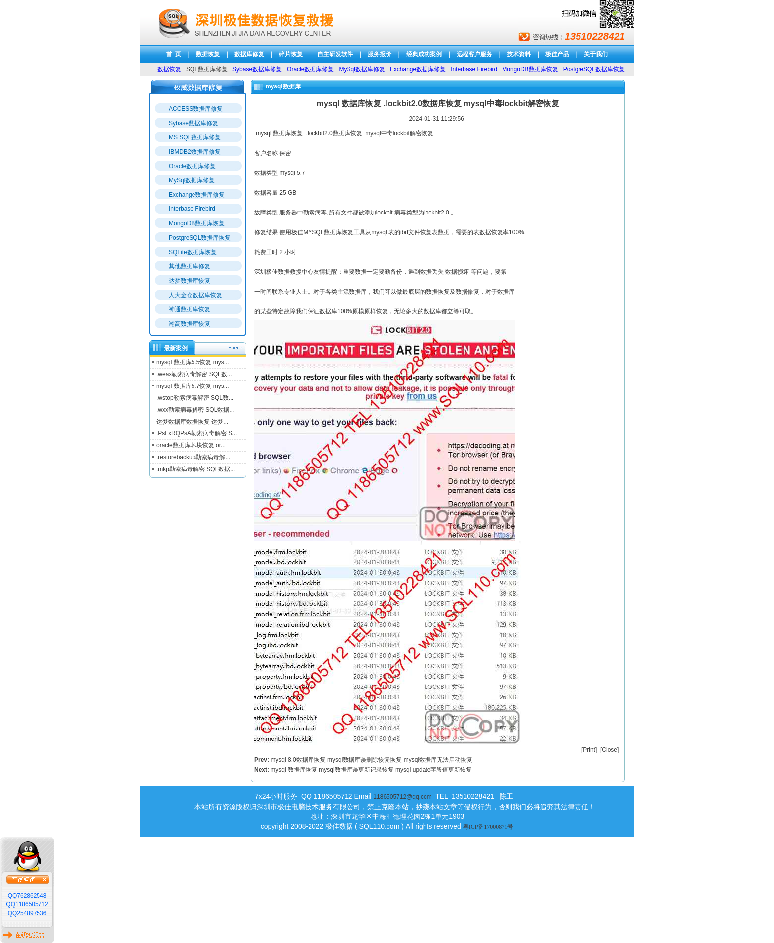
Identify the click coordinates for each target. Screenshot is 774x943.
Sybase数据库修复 (193, 123)
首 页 (174, 54)
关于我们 (596, 54)
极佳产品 (557, 54)
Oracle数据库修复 (192, 166)
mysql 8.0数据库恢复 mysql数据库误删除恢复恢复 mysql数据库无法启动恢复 (371, 759)
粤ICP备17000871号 (488, 826)
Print (589, 749)
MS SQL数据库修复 (195, 137)
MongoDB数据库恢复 (197, 223)
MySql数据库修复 (192, 180)
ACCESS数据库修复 (196, 108)
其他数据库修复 (189, 266)
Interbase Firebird (192, 208)
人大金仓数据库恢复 (195, 295)
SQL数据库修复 (207, 69)
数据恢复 (208, 54)
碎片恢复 (291, 54)
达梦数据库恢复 (189, 280)
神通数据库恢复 (189, 309)
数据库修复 (249, 54)
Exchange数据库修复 (197, 194)
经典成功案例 (424, 54)
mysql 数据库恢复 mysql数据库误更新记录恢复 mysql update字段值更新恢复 (371, 769)
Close (609, 749)
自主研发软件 (335, 54)
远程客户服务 (474, 54)
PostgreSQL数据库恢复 (200, 237)
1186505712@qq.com (402, 796)
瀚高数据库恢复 (189, 323)
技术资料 (519, 54)
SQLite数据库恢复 (193, 252)
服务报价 (379, 54)
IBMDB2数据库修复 (195, 151)
